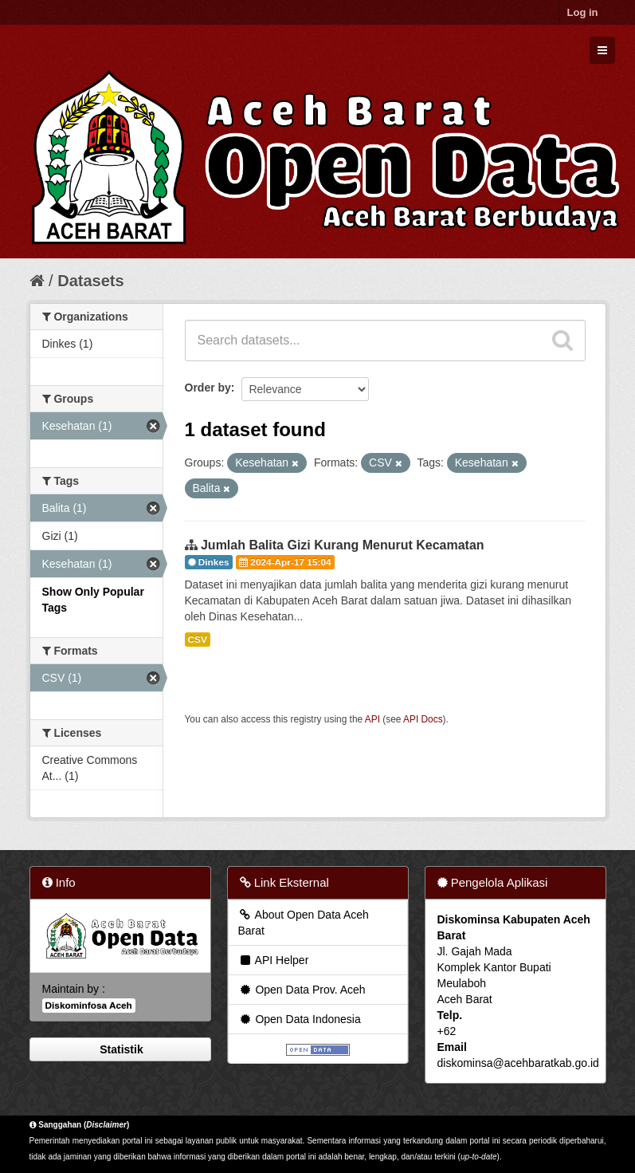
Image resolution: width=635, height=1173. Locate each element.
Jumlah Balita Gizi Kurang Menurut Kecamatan (342, 545)
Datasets (90, 280)
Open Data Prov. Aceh (302, 989)
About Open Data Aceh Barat (303, 922)
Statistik (119, 1049)
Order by (208, 387)
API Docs (423, 719)
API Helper (273, 960)
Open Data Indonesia (299, 1019)
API (372, 719)
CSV (197, 639)
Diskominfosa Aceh (88, 1005)
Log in (582, 12)
